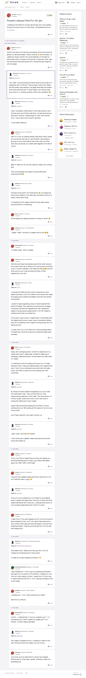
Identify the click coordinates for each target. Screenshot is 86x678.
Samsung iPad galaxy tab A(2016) (68, 93)
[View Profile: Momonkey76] (12, 246)
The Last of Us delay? (67, 75)
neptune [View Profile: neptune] (75, 121)
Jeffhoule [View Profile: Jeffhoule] (62, 68)
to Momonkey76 (29, 228)
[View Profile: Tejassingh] (61, 150)
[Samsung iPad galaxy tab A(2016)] (69, 100)
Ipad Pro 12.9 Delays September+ (67, 39)
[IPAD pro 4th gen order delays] (69, 27)
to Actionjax (36, 567)
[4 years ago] (69, 85)
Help (26, 673)
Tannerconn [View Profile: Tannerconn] (63, 85)
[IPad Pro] (69, 64)
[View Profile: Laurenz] (9, 15)
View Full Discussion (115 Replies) (14, 40)
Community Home (9, 673)
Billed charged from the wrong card (71, 149)
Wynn (18, 188)
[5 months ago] (67, 128)
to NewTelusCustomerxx (34, 541)
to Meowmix (28, 132)
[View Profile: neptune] (61, 120)
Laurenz (17, 78)
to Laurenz (28, 73)
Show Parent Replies (10, 43)
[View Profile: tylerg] (61, 127)
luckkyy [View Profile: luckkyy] (61, 31)
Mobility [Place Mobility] (22, 7)
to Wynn (30, 183)
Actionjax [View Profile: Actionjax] (17, 590)
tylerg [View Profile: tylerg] (74, 128)
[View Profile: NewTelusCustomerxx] (12, 567)
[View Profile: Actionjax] (12, 591)
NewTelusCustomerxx (24, 546)
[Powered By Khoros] (77, 674)
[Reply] (50, 34)
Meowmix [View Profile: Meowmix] (15, 73)
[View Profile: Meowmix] (10, 74)
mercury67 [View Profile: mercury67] (62, 50)
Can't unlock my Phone (70, 133)
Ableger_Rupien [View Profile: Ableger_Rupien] (69, 137)
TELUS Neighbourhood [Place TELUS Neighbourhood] (10, 7)
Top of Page (20, 673)
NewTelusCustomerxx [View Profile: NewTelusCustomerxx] (20, 567)
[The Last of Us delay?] (69, 81)
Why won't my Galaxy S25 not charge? (69, 142)
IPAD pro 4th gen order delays (67, 20)
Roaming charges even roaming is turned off (70, 120)
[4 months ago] (67, 122)
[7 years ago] (67, 31)
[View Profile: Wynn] (12, 214)
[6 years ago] (69, 51)
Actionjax (19, 636)
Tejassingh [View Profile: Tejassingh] (75, 151)
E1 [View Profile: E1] (60, 104)
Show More (11, 30)
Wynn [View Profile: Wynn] (16, 214)
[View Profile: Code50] (61, 143)
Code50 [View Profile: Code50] (75, 144)
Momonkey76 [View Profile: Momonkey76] (18, 245)
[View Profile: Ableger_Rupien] (61, 134)
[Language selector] (60, 2)
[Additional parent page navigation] (18, 7)
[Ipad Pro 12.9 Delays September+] (69, 46)
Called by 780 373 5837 (70, 126)
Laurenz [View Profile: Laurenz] (14, 14)
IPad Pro (63, 58)
